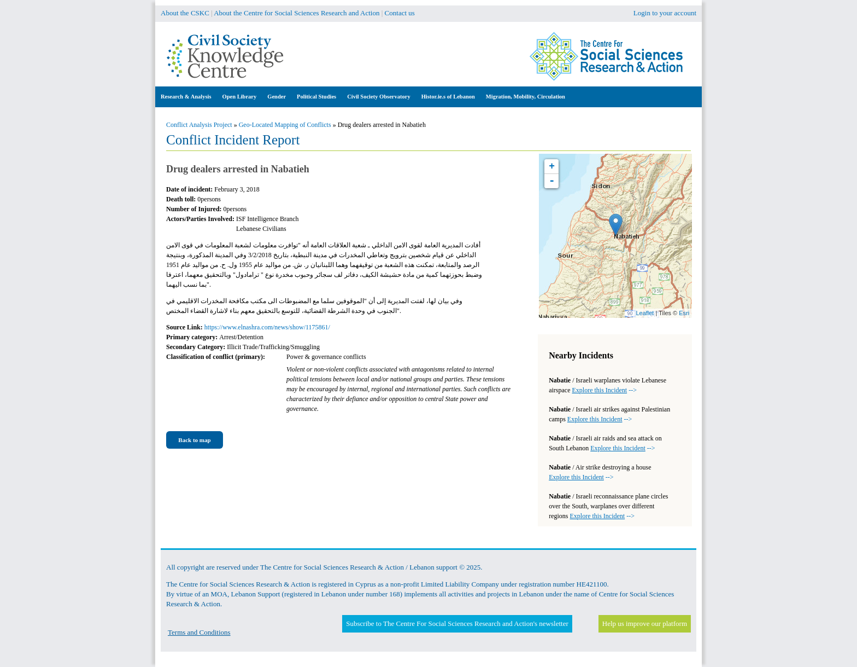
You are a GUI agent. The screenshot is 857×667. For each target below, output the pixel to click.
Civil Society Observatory (378, 97)
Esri (684, 313)
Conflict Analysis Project (199, 125)
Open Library (239, 97)
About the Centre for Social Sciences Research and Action (296, 13)
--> (604, 390)
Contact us (400, 13)
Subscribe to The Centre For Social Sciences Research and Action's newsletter (457, 623)
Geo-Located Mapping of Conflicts (285, 125)
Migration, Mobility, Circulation (525, 97)
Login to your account (664, 13)
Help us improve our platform (644, 623)
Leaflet (645, 313)
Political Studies (316, 97)
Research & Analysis (186, 97)
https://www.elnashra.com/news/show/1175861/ (267, 327)
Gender (276, 97)
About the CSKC (185, 13)
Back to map (194, 440)
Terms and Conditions (199, 632)
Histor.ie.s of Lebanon (448, 97)
